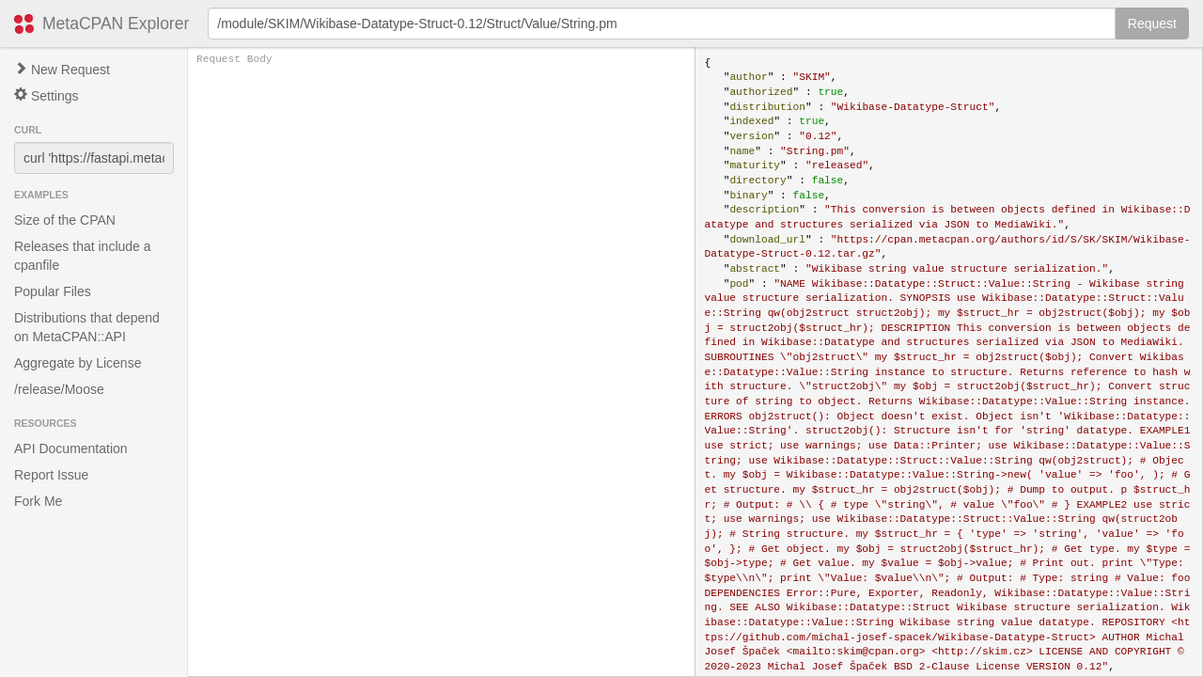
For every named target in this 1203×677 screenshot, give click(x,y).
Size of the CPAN (65, 220)
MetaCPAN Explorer (115, 23)
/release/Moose (59, 389)
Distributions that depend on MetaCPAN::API (87, 327)
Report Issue (51, 474)
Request (1152, 23)
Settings (46, 95)
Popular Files (52, 291)
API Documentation (71, 448)
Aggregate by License (77, 362)
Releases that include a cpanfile (82, 256)
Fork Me (38, 501)
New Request (62, 69)
